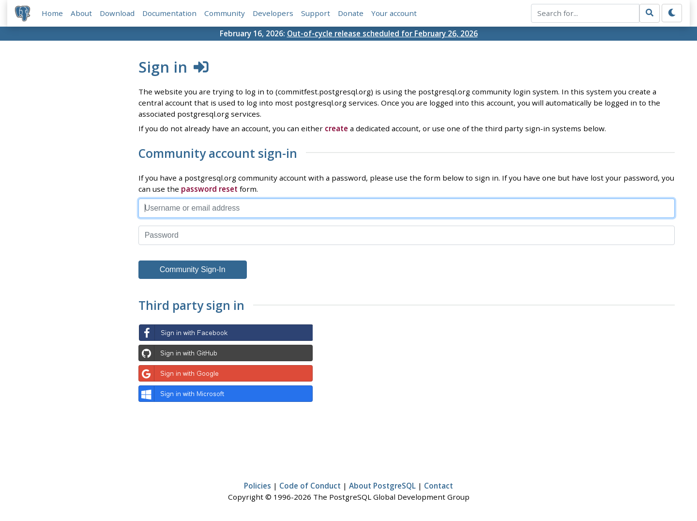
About (81, 13)
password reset (209, 189)
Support (315, 13)
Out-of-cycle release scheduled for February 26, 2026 (382, 33)
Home (52, 13)
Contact (438, 485)
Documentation (169, 13)
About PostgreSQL (382, 485)
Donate (351, 13)
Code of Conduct (310, 485)
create (336, 128)
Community (224, 13)
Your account (394, 13)
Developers (273, 13)
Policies (257, 485)
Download (117, 13)
